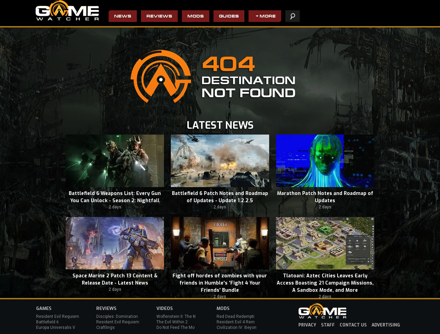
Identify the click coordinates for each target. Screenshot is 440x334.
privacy (307, 325)
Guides (229, 17)
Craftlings (105, 327)
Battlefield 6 (47, 322)
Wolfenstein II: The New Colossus (188, 316)
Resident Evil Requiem (57, 316)
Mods (195, 17)
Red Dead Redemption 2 (240, 316)
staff (328, 325)
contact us (353, 325)
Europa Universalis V (55, 327)
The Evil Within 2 (172, 322)
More (268, 17)
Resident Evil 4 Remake (239, 322)
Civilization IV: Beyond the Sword (248, 327)
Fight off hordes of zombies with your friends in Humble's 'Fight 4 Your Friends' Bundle (220, 283)
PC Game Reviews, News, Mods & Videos (67, 10)
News (122, 17)
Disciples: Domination (117, 316)
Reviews (159, 17)
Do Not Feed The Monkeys (181, 327)
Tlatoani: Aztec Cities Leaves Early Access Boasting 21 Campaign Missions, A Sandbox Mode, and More (325, 283)
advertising (386, 325)
